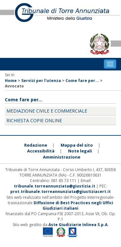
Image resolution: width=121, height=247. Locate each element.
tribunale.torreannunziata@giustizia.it (55, 186)
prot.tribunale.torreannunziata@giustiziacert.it (60, 191)
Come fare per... (82, 80)
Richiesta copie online (34, 120)
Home (11, 80)
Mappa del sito (77, 145)
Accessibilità (41, 151)
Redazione (35, 145)
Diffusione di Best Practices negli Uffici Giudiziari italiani (73, 205)
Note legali (80, 151)
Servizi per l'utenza (41, 80)
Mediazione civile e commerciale (46, 111)
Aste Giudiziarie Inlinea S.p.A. (78, 224)
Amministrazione (61, 157)
